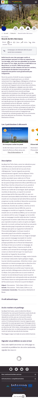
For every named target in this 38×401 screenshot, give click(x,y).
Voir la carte (19, 396)
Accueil (6, 33)
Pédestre (13, 33)
